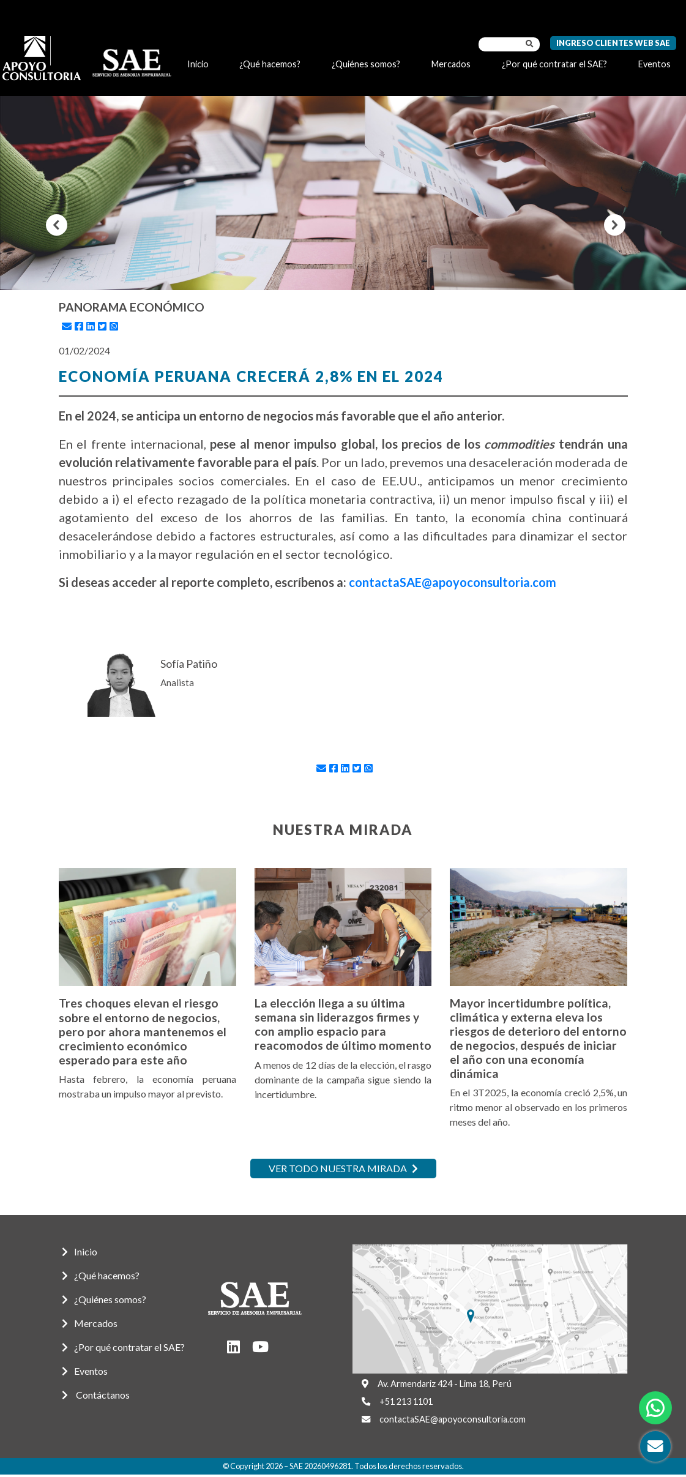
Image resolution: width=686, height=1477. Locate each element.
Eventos (654, 64)
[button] (56, 225)
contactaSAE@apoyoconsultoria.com (452, 582)
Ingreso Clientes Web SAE (613, 43)
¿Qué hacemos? (269, 64)
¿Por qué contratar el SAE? (554, 64)
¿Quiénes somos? (366, 64)
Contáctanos (96, 1394)
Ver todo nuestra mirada (343, 1168)
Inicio (198, 64)
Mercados (451, 64)
